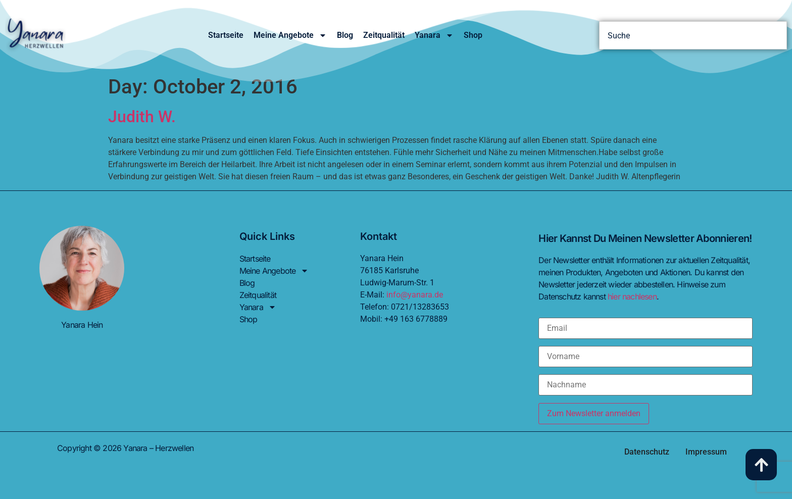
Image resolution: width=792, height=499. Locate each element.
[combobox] (693, 35)
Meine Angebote (290, 35)
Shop (473, 35)
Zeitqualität (384, 35)
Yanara (434, 35)
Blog (345, 35)
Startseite (225, 35)
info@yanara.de (414, 295)
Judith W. (142, 116)
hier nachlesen (632, 296)
